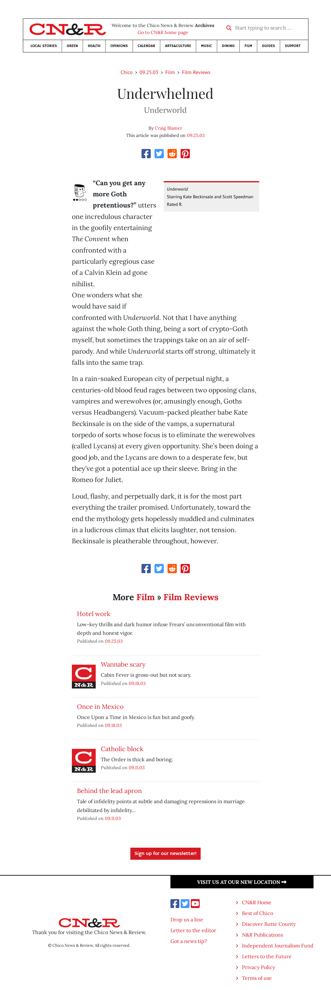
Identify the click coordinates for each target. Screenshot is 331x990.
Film (248, 46)
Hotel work (93, 614)
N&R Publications (262, 935)
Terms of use (257, 978)
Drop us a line (186, 919)
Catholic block (122, 749)
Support (292, 46)
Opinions (119, 46)
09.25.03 (149, 72)
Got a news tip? (188, 941)
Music (206, 46)
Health (94, 46)
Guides (268, 46)
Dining (228, 46)
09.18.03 (137, 683)
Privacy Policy (258, 967)
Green (72, 46)
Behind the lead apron (109, 791)
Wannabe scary (123, 664)
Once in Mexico (100, 706)
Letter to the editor (193, 930)
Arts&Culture (178, 46)
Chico (127, 72)
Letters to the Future (267, 956)
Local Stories (44, 46)
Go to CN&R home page (163, 32)
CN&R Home (256, 902)
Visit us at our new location (241, 882)
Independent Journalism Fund (278, 945)
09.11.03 (137, 767)
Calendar (146, 46)
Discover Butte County (269, 924)
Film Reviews (196, 72)
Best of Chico (257, 913)
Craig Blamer (168, 128)
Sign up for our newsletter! (165, 854)
